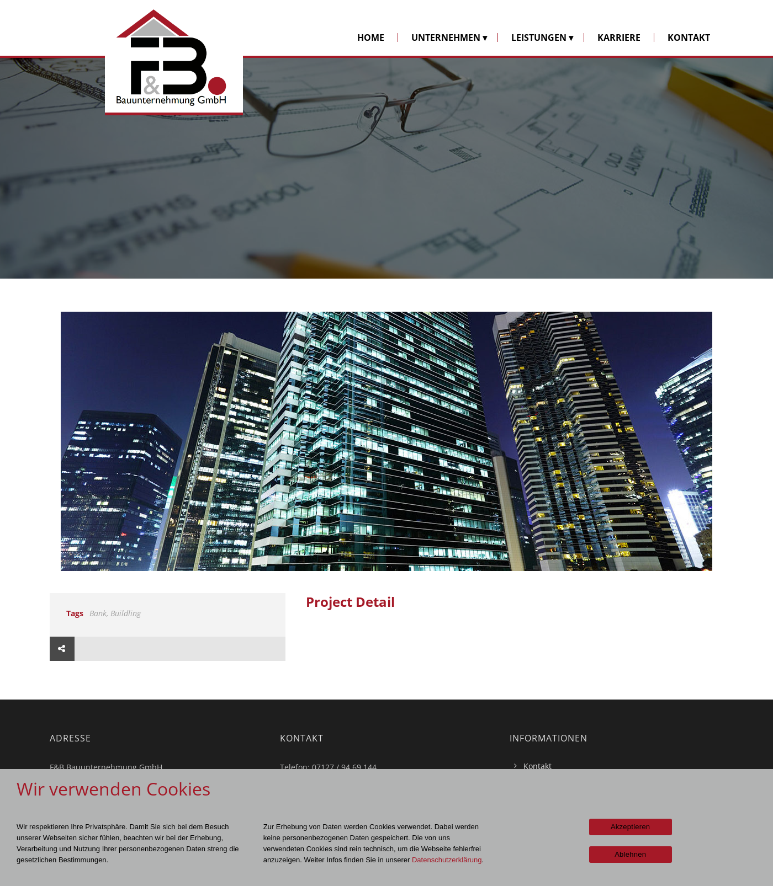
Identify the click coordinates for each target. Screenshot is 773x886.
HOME (370, 37)
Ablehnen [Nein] (630, 854)
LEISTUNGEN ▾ (542, 37)
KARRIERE (618, 37)
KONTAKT (689, 37)
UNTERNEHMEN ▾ (449, 37)
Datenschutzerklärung (446, 860)
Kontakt (537, 766)
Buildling (125, 613)
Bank (98, 613)
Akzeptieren (630, 827)
